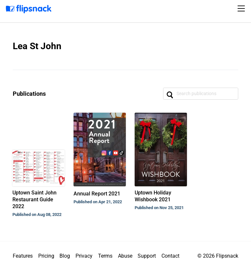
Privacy (83, 256)
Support (147, 256)
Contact (170, 256)
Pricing (46, 256)
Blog (64, 256)
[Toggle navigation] (242, 8)
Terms (105, 256)
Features (23, 256)
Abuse (125, 256)
